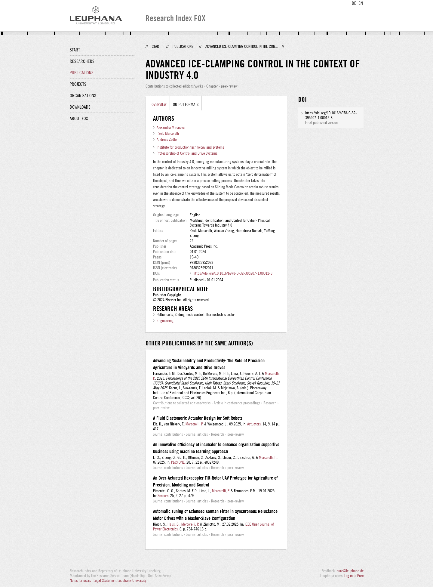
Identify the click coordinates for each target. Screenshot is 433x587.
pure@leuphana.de (350, 570)
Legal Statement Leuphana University (120, 580)
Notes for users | (82, 580)
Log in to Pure (354, 575)
